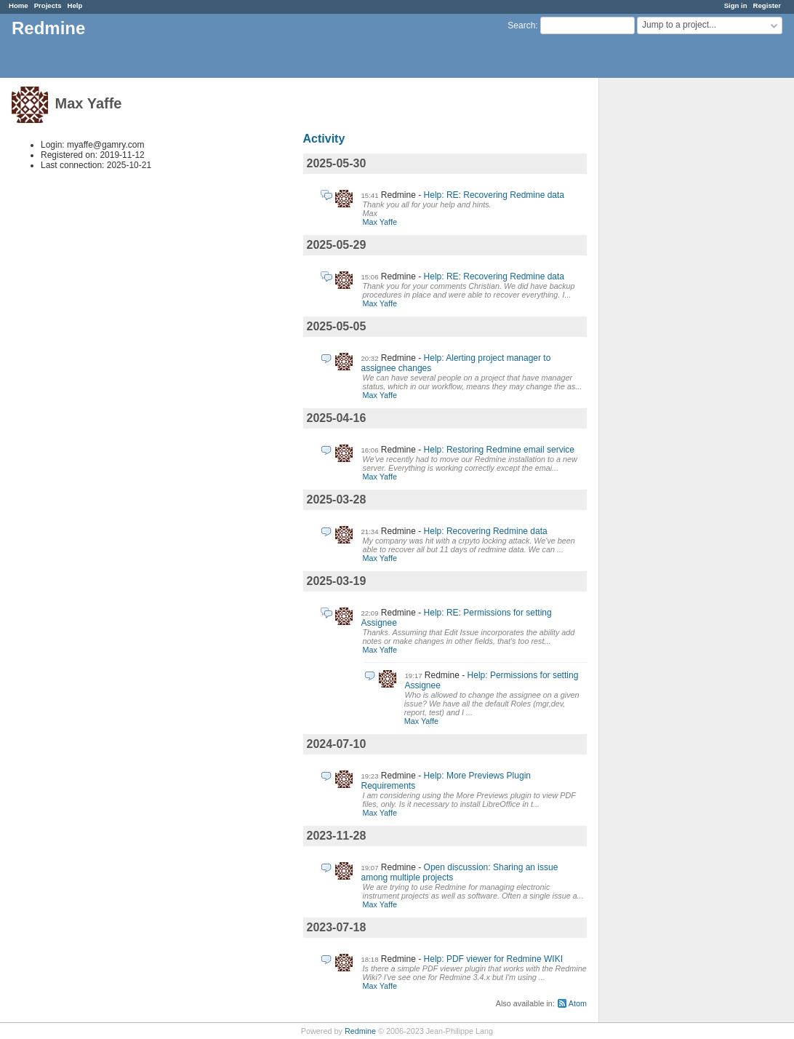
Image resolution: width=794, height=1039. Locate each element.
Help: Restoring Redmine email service (499, 450)
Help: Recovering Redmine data (486, 531)
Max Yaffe (380, 222)
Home (18, 5)
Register (767, 5)
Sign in (735, 5)
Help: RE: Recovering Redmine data (494, 195)
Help (75, 5)
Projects (48, 5)
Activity (324, 138)
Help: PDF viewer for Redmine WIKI (493, 959)
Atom (578, 1003)
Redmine (360, 1031)
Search (521, 25)
